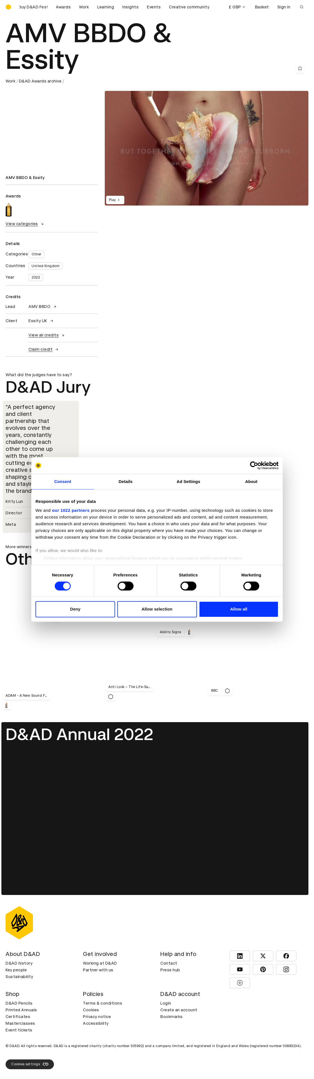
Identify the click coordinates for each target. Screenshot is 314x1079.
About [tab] (251, 481)
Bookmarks (171, 1016)
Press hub (170, 970)
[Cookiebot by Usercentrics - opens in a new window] (254, 465)
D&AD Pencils (19, 1003)
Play (115, 200)
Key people (16, 970)
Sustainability (19, 976)
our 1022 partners (70, 510)
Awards (63, 7)
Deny (75, 609)
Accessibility (96, 1023)
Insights (130, 7)
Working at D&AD (100, 963)
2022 (36, 277)
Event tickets (19, 1030)
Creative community (189, 7)
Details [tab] (126, 481)
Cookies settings (29, 1064)
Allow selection (157, 609)
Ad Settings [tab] (188, 481)
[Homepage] (8, 7)
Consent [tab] (62, 481)
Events (154, 7)
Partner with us (98, 970)
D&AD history (19, 963)
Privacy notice (97, 1016)
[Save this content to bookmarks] (300, 68)
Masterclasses (20, 1023)
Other (36, 254)
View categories (25, 224)
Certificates (18, 1016)
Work (84, 7)
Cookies (91, 1010)
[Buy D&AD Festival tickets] (33, 7)
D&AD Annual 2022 (79, 734)
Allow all (239, 609)
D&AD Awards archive (40, 81)
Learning (105, 7)
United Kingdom (46, 266)
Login (165, 1003)
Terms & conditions (102, 1003)
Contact (168, 963)
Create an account (179, 1010)
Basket (262, 7)
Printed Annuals (21, 1010)
